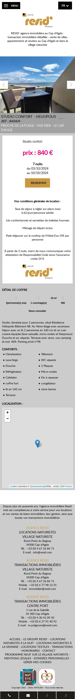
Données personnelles (51, 658)
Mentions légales (17, 658)
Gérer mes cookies (37, 662)
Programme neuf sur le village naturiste (36, 654)
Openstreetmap (37, 486)
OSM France (66, 486)
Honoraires (31, 650)
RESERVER (38, 183)
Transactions (62, 647)
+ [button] (7, 413)
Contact (48, 650)
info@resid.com (42, 552)
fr (63, 5)
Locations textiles (35, 647)
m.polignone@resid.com (42, 625)
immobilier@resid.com (42, 589)
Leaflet (13, 486)
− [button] (7, 419)
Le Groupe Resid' (35, 639)
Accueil (15, 639)
